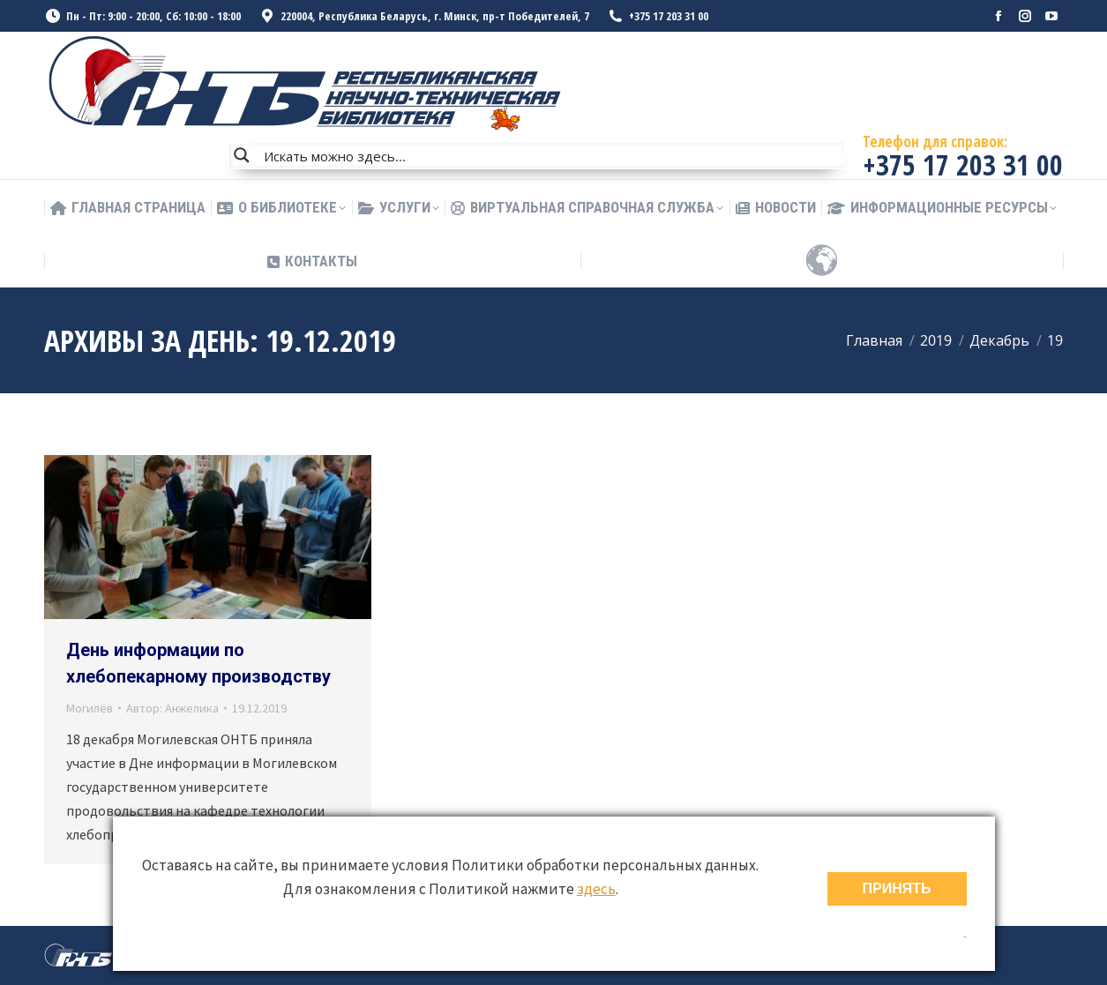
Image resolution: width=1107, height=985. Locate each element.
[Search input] (549, 155)
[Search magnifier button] (241, 155)
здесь (596, 889)
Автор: (172, 708)
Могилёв (89, 708)
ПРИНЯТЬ (897, 888)
